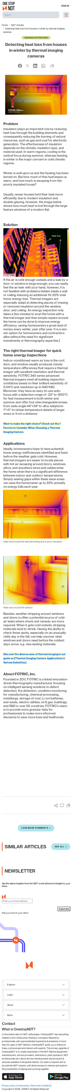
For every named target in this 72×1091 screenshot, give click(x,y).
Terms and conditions (40, 1085)
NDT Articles (17, 25)
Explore (11, 984)
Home (5, 25)
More (9, 1015)
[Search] (30, 15)
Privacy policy (9, 1085)
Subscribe (64, 908)
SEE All (60, 846)
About (10, 1004)
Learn (10, 994)
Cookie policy (23, 1085)
